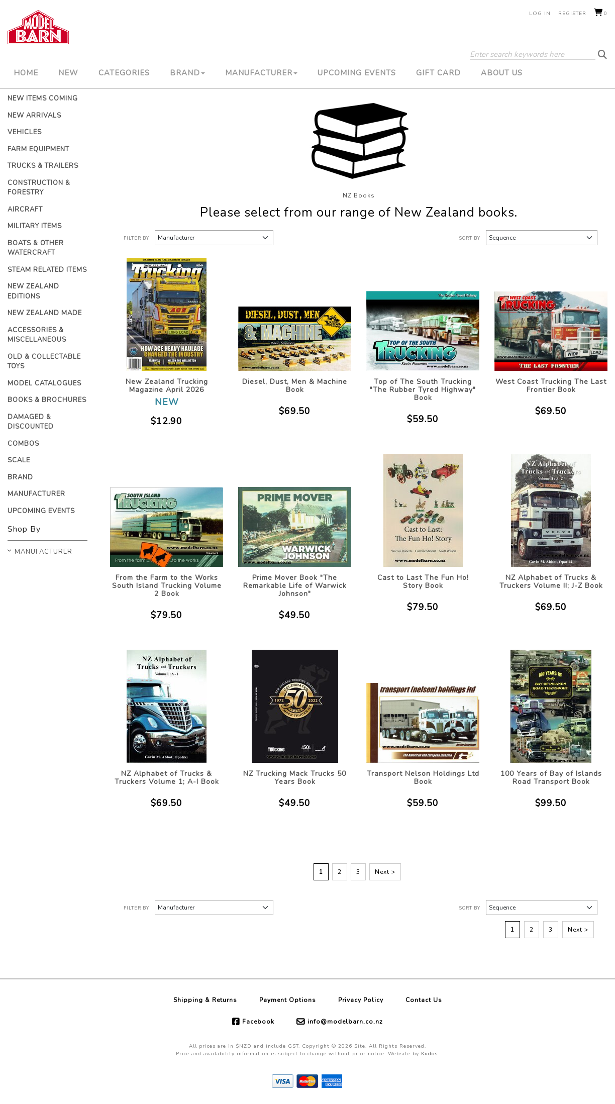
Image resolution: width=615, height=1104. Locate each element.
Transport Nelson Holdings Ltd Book (423, 777)
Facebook (258, 1022)
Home (26, 73)
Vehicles (25, 132)
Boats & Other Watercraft (36, 248)
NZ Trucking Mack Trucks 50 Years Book (294, 777)
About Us (502, 73)
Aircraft (25, 209)
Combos (23, 443)
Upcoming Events (357, 73)
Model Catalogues (44, 383)
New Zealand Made (45, 313)
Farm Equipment (38, 149)
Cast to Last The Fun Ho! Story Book (423, 581)
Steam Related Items (47, 269)
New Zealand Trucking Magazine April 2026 (167, 385)
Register (572, 13)
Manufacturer (261, 73)
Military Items (35, 226)
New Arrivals (34, 115)
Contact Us (423, 1000)
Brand (187, 73)
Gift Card (438, 73)
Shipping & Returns (205, 1000)
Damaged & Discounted (31, 422)
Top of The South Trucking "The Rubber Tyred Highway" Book (423, 390)
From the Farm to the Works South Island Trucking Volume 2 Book (167, 585)
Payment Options (287, 1000)
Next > (385, 872)
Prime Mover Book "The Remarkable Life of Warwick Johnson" (295, 585)
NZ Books (359, 195)
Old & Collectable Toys (44, 361)
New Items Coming (43, 98)
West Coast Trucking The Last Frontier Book (550, 385)
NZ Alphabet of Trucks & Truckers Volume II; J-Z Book (551, 581)
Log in (540, 13)
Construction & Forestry (39, 187)
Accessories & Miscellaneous (37, 335)
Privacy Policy (360, 1000)
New (68, 73)
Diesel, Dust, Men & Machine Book (294, 385)
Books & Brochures (47, 400)
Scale (19, 460)
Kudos (429, 1053)
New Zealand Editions (33, 291)
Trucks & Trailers (43, 165)
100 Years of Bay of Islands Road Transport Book (551, 777)
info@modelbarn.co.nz (345, 1022)
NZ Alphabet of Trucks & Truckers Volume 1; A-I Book (167, 777)
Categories (124, 73)
